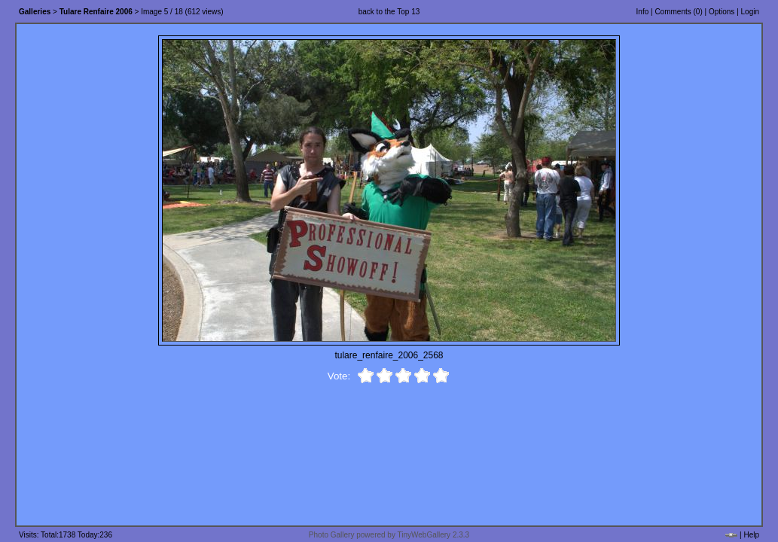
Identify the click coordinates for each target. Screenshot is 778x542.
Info (642, 12)
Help (751, 535)
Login (750, 12)
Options (721, 12)
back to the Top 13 (389, 12)
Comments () (678, 12)
